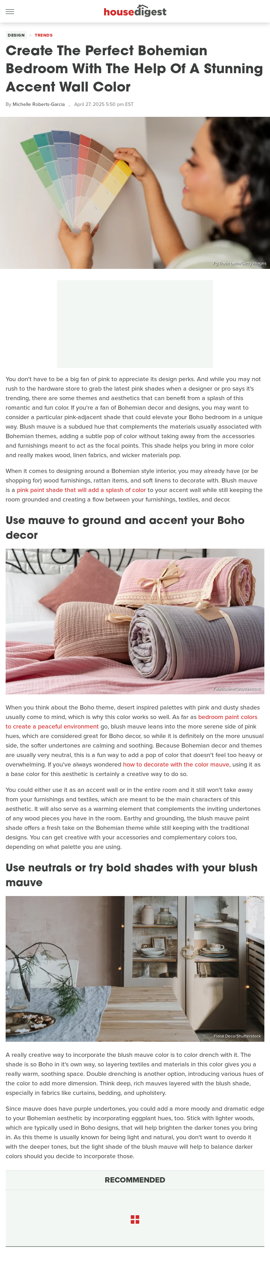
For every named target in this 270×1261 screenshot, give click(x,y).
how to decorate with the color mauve (176, 764)
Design (16, 35)
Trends (43, 35)
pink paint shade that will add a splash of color (81, 489)
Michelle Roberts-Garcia (39, 104)
